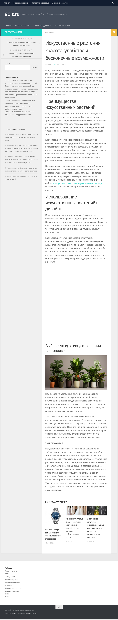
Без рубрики (10, 578)
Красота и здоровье (40, 3)
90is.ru (12, 14)
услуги (7, 598)
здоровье (8, 587)
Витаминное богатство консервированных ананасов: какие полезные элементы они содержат (95, 528)
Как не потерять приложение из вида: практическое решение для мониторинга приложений (21, 95)
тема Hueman (32, 615)
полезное (50, 32)
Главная (6, 3)
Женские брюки (11, 581)
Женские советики (60, 3)
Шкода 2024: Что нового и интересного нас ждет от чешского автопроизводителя (21, 160)
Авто (7, 575)
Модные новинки (20, 3)
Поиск (7, 64)
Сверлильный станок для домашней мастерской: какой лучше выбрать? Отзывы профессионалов (21, 148)
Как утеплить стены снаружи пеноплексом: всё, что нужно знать (21, 137)
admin (54, 64)
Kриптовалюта (11, 572)
